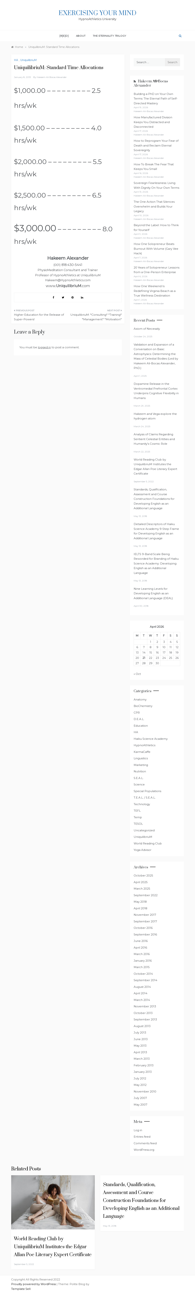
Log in (138, 1130)
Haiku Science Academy (151, 738)
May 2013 (140, 1045)
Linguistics (141, 758)
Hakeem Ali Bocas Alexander (52, 77)
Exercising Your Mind (97, 13)
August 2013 (142, 1026)
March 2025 (142, 888)
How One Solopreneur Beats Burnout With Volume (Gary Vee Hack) (156, 248)
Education (141, 725)
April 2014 (140, 993)
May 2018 (140, 901)
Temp (138, 817)
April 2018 (140, 908)
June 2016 (141, 941)
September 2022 (146, 895)
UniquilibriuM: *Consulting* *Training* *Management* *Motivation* (96, 317)
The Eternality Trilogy (110, 35)
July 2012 (140, 1078)
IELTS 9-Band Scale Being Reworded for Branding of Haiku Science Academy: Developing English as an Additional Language (156, 563)
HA (16, 60)
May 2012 (140, 1085)
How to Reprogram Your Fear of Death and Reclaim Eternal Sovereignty (156, 145)
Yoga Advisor (142, 850)
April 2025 (141, 882)
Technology (142, 804)
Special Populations (147, 791)
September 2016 (145, 934)
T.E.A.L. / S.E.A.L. (145, 797)
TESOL (138, 823)
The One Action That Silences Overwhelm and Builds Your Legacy (154, 206)
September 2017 (145, 921)
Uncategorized (144, 830)
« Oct (137, 674)
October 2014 (143, 973)
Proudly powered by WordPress (34, 1284)
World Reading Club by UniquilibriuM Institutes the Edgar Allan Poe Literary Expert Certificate (53, 1247)
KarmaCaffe (142, 752)
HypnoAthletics (144, 745)
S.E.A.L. (138, 778)
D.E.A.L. (139, 719)
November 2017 (145, 914)
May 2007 (140, 1104)
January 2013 (143, 1072)
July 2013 (140, 1032)
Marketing (141, 765)
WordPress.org (144, 1149)
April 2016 (140, 947)
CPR (137, 712)
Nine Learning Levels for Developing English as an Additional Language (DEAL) (153, 593)
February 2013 (144, 1065)
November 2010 (145, 1091)
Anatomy (140, 699)
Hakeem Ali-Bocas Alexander (151, 83)
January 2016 (143, 960)
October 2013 (143, 1013)
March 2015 (142, 967)
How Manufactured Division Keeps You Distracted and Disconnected (153, 122)
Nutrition (140, 771)
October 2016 (143, 928)
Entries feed (142, 1136)
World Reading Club (148, 843)
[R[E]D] (64, 35)
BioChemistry (143, 706)
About (81, 35)
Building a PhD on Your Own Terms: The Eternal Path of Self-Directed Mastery (156, 98)
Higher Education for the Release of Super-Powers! (39, 317)
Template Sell (20, 1289)
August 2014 (142, 987)
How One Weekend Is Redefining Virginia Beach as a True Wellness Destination (155, 290)
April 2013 (140, 1052)
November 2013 (145, 1006)
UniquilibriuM (28, 60)
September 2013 (145, 1019)
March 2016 (142, 954)
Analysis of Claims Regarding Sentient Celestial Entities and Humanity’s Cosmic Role (154, 439)
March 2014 (142, 1000)
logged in (44, 347)
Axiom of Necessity (147, 328)
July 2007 (140, 1098)
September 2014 (145, 980)
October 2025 (143, 875)
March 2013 (142, 1058)
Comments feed (145, 1143)
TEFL (137, 810)
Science (139, 784)
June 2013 (141, 1039)
